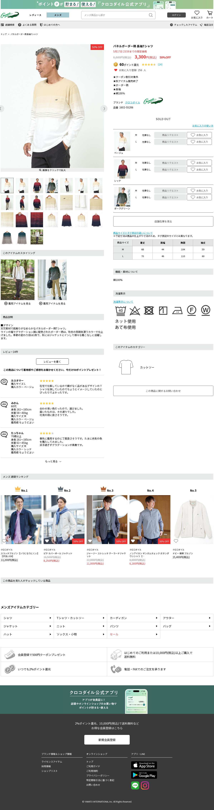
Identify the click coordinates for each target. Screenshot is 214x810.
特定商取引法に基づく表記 (100, 780)
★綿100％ (119, 93)
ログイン (176, 14)
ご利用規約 (92, 771)
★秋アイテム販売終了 (125, 81)
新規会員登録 (107, 740)
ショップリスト (49, 771)
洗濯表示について (123, 301)
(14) (160, 64)
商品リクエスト (170, 135)
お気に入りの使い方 (202, 125)
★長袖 (117, 89)
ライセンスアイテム (51, 761)
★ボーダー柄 (120, 85)
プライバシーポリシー (98, 775)
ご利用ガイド (93, 766)
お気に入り (199, 135)
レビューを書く (52, 361)
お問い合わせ (93, 784)
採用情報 (46, 766)
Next (104, 108)
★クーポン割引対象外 (125, 77)
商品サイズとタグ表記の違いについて (133, 233)
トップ (4, 34)
